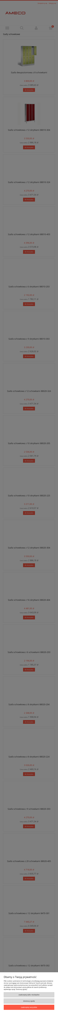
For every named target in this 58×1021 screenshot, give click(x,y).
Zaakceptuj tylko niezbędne (29, 995)
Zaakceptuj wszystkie (29, 1007)
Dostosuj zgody (29, 1001)
